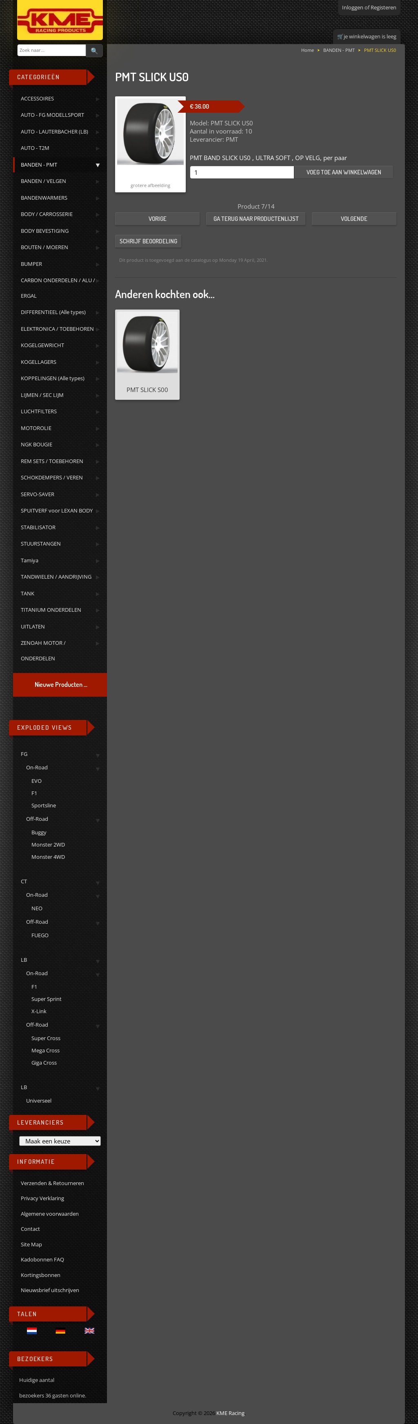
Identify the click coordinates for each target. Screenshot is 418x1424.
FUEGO (40, 935)
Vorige (158, 219)
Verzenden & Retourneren (52, 1183)
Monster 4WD (48, 856)
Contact (30, 1228)
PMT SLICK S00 (147, 390)
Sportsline (43, 805)
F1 (34, 793)
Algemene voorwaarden (50, 1213)
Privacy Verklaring (42, 1198)
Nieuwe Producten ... (61, 684)
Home (307, 50)
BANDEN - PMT (339, 50)
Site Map (31, 1244)
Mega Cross (45, 1050)
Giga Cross (44, 1062)
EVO (36, 780)
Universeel (38, 1100)
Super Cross (45, 1038)
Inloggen (352, 7)
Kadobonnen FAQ (42, 1259)
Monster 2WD (48, 844)
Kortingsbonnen (40, 1275)
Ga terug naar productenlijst (256, 219)
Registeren (383, 7)
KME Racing (230, 1413)
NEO (36, 908)
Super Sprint (46, 999)
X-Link (39, 1011)
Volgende (354, 219)
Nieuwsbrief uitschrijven (50, 1290)
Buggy (39, 832)
